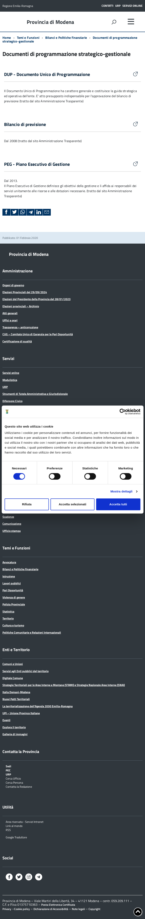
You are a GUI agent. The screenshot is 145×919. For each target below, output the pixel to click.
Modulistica (9, 380)
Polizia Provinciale (13, 604)
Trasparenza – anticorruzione (20, 327)
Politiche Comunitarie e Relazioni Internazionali (31, 632)
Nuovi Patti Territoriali (16, 699)
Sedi (8, 766)
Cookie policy (22, 909)
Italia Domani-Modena (16, 692)
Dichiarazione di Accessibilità (50, 909)
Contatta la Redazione (19, 786)
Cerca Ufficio (13, 778)
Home (6, 37)
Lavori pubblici (11, 583)
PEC (8, 770)
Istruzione (8, 576)
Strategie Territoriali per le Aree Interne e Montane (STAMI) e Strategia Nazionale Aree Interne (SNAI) (63, 685)
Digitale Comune (12, 678)
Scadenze (8, 517)
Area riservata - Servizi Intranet (24, 821)
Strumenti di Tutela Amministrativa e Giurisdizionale (35, 394)
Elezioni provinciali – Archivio (20, 306)
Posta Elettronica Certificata (58, 904)
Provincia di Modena (50, 22)
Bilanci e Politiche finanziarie (66, 37)
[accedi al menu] (131, 21)
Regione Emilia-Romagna (17, 6)
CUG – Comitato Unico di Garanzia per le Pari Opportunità (37, 334)
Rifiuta (27, 504)
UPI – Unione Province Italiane (21, 713)
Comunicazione (11, 523)
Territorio (8, 618)
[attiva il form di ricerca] (113, 22)
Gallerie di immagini (15, 734)
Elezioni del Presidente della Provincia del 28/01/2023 (36, 299)
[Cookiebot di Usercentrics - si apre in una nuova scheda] (122, 412)
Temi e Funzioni (28, 37)
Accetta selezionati (72, 504)
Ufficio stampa (11, 531)
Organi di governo (13, 285)
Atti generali (10, 313)
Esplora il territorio (14, 727)
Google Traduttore (16, 837)
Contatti (107, 5)
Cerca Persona (14, 782)
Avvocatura (9, 562)
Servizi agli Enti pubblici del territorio (25, 671)
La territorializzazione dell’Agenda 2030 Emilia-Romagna (37, 706)
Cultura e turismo (13, 625)
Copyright (94, 909)
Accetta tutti (118, 504)
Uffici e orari (10, 320)
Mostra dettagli (121, 491)
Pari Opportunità (12, 590)
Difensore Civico (12, 401)
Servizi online (132, 5)
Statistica (8, 611)
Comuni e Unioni (12, 664)
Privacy (6, 909)
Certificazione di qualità (17, 341)
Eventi (6, 720)
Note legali (78, 909)
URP (118, 5)
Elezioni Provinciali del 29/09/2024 (24, 292)
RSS (8, 830)
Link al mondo (14, 826)
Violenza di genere (13, 597)
